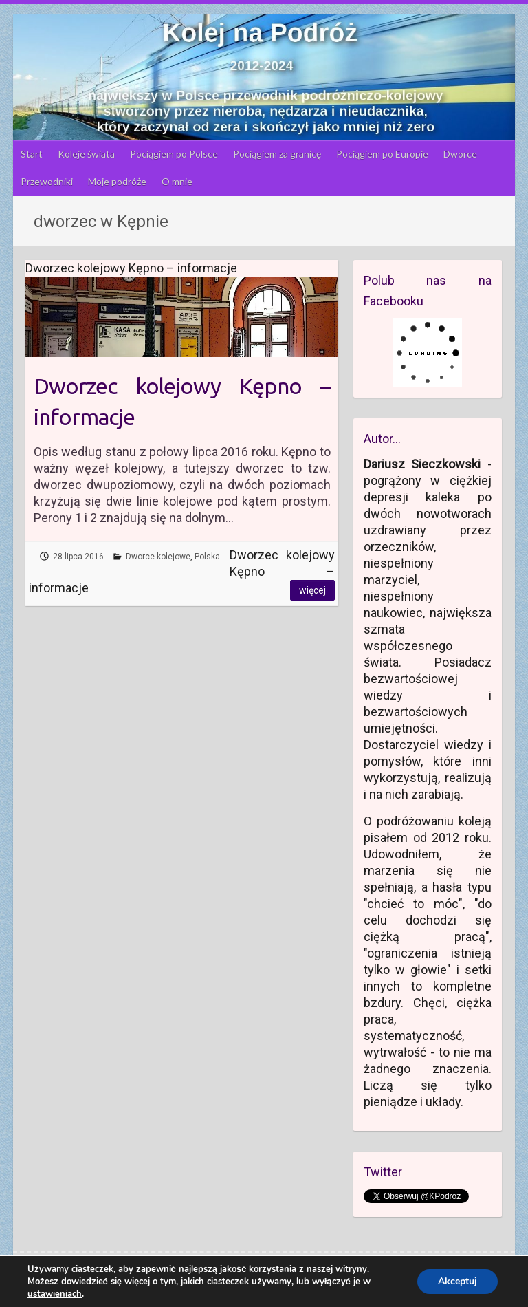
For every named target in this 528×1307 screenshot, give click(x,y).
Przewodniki (47, 181)
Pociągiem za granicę (277, 154)
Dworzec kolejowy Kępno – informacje (182, 401)
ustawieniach (55, 1294)
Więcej (312, 590)
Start (32, 154)
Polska (207, 556)
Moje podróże (117, 181)
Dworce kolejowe (158, 556)
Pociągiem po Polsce (174, 154)
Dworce (460, 154)
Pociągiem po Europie (382, 154)
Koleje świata (86, 154)
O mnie (177, 181)
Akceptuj (457, 1281)
